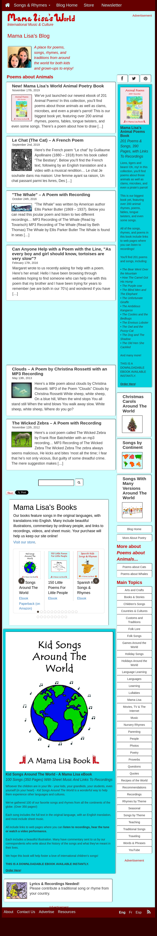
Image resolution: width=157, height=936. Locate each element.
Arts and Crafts (134, 590)
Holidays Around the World (134, 663)
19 (59, 617)
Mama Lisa (134, 699)
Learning (134, 686)
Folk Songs (134, 636)
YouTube (134, 850)
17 (52, 617)
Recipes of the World (134, 780)
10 (69, 612)
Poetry (134, 752)
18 (55, 617)
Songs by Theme (134, 815)
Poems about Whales (134, 574)
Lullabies (134, 692)
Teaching (134, 822)
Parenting (134, 731)
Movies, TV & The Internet (134, 708)
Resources (66, 912)
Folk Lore (134, 629)
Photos (134, 745)
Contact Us (26, 912)
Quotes (134, 773)
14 (41, 617)
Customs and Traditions (134, 620)
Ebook (23, 598)
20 (62, 617)
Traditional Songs (134, 829)
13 (38, 617)
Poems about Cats (134, 567)
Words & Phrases (134, 843)
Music (134, 717)
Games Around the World (134, 645)
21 (66, 617)
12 (76, 612)
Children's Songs (134, 604)
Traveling (134, 836)
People (134, 738)
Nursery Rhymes (134, 724)
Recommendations (134, 787)
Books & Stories (134, 597)
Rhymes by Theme (134, 801)
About (8, 912)
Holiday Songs (134, 654)
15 (45, 617)
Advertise (46, 912)
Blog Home (134, 529)
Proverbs (134, 759)
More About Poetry (134, 538)
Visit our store (24, 542)
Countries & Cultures (134, 611)
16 (48, 617)
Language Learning (134, 672)
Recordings (134, 794)
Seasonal (134, 808)
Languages (134, 679)
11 (73, 612)
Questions (134, 766)
